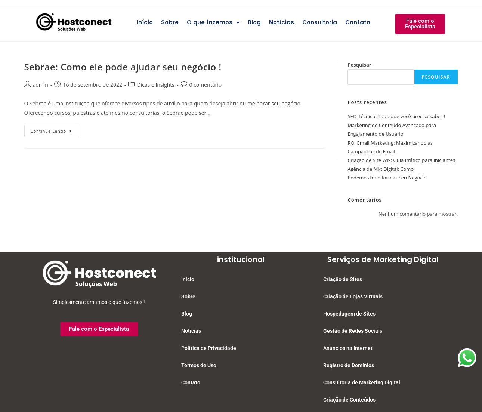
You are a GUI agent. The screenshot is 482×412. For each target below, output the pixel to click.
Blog (254, 22)
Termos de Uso (198, 365)
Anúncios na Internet (348, 348)
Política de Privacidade (208, 348)
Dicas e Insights (155, 84)
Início (145, 22)
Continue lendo (54, 129)
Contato (357, 22)
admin (40, 84)
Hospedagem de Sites (349, 314)
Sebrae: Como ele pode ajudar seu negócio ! (123, 67)
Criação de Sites (342, 279)
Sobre (170, 22)
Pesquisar (359, 64)
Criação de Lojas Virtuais (353, 296)
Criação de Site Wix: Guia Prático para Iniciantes (401, 160)
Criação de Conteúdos (349, 400)
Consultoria (319, 22)
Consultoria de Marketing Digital (361, 382)
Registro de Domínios (348, 365)
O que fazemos (213, 22)
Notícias (281, 22)
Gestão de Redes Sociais (352, 331)
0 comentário (205, 84)
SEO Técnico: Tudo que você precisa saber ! (396, 116)
